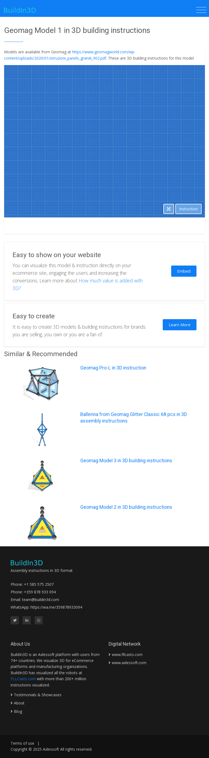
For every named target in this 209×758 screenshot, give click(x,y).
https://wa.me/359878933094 (56, 607)
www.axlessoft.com (129, 662)
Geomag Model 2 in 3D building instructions (126, 507)
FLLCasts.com (23, 678)
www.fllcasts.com (127, 654)
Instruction (188, 208)
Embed (183, 271)
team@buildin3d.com (40, 599)
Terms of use (22, 743)
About (19, 702)
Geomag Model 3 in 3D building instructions (126, 460)
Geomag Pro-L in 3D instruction (113, 368)
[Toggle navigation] (201, 10)
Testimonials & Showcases (38, 694)
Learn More (179, 324)
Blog (18, 711)
